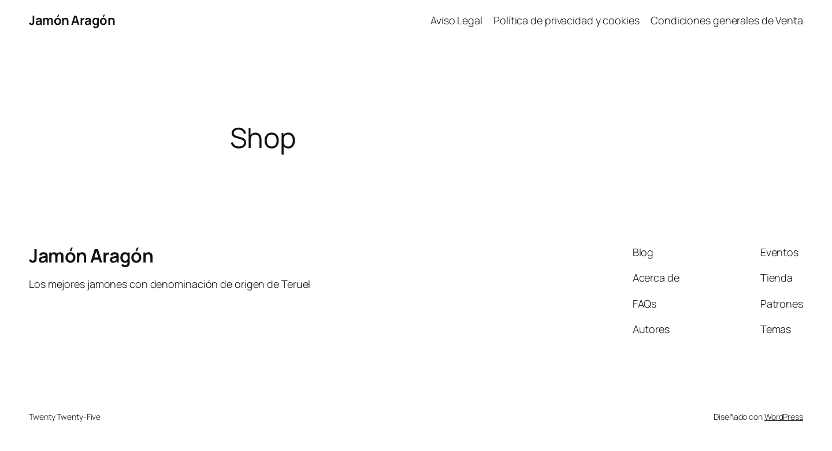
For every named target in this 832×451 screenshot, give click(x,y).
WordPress (783, 416)
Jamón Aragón (72, 20)
